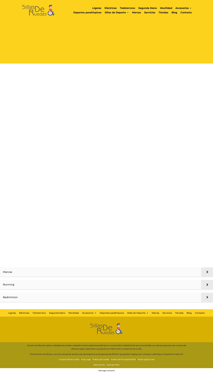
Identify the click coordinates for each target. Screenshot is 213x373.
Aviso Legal (86, 359)
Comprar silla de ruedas (69, 359)
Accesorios (182, 8)
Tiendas (163, 13)
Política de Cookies (100, 359)
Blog (174, 13)
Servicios (149, 13)
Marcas (136, 13)
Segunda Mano (147, 8)
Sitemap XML (99, 365)
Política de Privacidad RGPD (123, 359)
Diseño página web (145, 359)
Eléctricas (111, 8)
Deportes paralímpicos (87, 13)
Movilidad (166, 8)
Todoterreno (127, 8)
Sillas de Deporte (115, 13)
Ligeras (96, 8)
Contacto (186, 13)
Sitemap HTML (113, 365)
